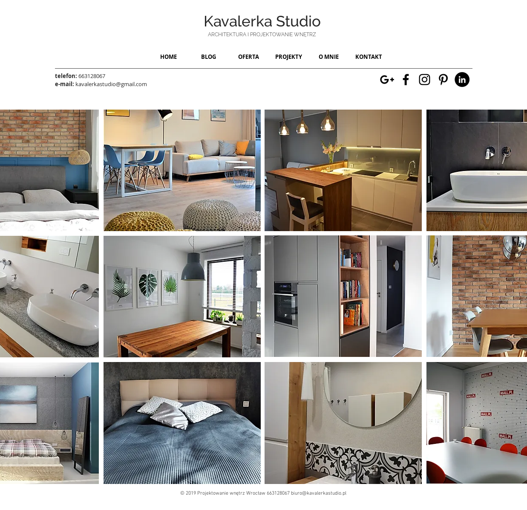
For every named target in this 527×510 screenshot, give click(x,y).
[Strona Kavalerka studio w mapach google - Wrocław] (387, 79)
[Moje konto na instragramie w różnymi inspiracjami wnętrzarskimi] (424, 79)
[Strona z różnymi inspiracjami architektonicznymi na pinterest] (443, 79)
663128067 (91, 76)
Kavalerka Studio (262, 21)
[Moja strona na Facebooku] (405, 79)
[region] (182, 170)
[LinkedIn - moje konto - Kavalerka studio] (462, 79)
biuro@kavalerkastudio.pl (318, 493)
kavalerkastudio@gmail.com (111, 84)
